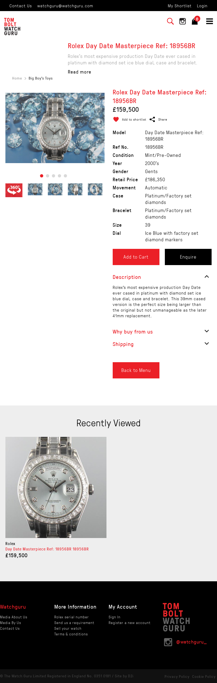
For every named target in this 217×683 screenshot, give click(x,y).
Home (17, 78)
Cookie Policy (204, 676)
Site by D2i (124, 675)
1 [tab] (41, 175)
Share (162, 119)
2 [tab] (47, 175)
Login (202, 5)
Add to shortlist (134, 119)
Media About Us (13, 616)
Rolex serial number (71, 616)
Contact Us (20, 5)
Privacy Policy (177, 676)
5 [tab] (65, 175)
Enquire (188, 256)
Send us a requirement (74, 622)
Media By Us (10, 622)
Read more (79, 71)
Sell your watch (68, 628)
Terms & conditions (71, 633)
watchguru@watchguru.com (65, 5)
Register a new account (130, 622)
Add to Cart (135, 256)
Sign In (115, 616)
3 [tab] (53, 175)
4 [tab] (59, 175)
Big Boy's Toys (41, 78)
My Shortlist (180, 5)
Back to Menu (136, 370)
